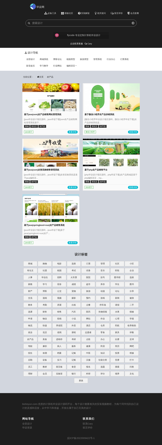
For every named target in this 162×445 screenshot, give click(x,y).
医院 (88, 277)
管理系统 (97, 59)
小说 (74, 318)
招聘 (59, 277)
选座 (74, 263)
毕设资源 (27, 427)
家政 (81, 380)
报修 (132, 312)
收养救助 (132, 325)
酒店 (88, 325)
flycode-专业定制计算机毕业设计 (77, 35)
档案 (59, 353)
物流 (30, 325)
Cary (88, 43)
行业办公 (111, 59)
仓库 (103, 325)
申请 (30, 318)
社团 (45, 270)
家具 (117, 332)
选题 (103, 367)
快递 (45, 325)
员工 (30, 367)
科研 (88, 373)
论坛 (117, 291)
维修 (132, 353)
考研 (74, 339)
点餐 (88, 305)
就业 (30, 332)
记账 (74, 353)
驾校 (30, 346)
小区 (132, 263)
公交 (59, 291)
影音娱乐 (30, 66)
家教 (30, 284)
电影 (59, 263)
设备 (45, 360)
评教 (132, 332)
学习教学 (44, 66)
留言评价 (88, 427)
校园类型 (71, 59)
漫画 (45, 298)
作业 (103, 318)
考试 (74, 270)
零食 (103, 332)
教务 (30, 305)
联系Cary (88, 423)
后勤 (30, 360)
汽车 (74, 312)
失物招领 (102, 312)
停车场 (103, 305)
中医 (88, 353)
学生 (117, 284)
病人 (59, 346)
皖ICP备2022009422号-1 (81, 438)
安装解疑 (84, 13)
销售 (59, 312)
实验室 (59, 373)
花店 (45, 332)
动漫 (103, 291)
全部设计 (30, 59)
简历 (117, 346)
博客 (45, 291)
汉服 (88, 360)
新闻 (117, 298)
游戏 (103, 298)
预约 (88, 298)
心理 (117, 318)
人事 (30, 277)
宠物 (74, 291)
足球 (132, 339)
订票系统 (124, 59)
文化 (132, 373)
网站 (88, 318)
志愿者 (88, 332)
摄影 (74, 298)
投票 (117, 353)
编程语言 (72, 66)
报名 (88, 367)
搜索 (117, 367)
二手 (132, 305)
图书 (132, 284)
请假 (117, 305)
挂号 (103, 277)
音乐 (103, 270)
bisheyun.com (29, 404)
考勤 (45, 305)
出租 (74, 305)
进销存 (59, 339)
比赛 (117, 339)
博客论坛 (57, 59)
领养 (117, 373)
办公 (103, 339)
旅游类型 (84, 59)
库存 (103, 284)
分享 (132, 291)
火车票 (74, 277)
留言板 (59, 367)
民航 (117, 325)
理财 (30, 373)
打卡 (132, 360)
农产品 (50, 77)
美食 (45, 339)
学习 (45, 284)
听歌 (117, 270)
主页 (40, 77)
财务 (45, 312)
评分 (103, 373)
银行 (74, 373)
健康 (88, 346)
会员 (45, 373)
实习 (59, 360)
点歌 (88, 339)
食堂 (74, 367)
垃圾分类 (102, 360)
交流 (30, 298)
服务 (74, 346)
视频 (59, 298)
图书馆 (117, 277)
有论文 (30, 270)
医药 (88, 312)
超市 (88, 284)
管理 (103, 263)
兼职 (45, 346)
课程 (74, 332)
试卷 (88, 270)
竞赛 (117, 360)
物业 (45, 318)
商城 (30, 263)
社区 (117, 263)
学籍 (132, 318)
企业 (132, 270)
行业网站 (57, 66)
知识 (103, 353)
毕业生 (45, 277)
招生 (30, 353)
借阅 (59, 332)
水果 (117, 312)
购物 (45, 263)
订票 (88, 263)
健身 (132, 298)
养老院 (59, 325)
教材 (45, 367)
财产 (30, 291)
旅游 (88, 291)
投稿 (59, 318)
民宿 (103, 346)
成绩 (74, 284)
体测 (45, 353)
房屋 (59, 305)
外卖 (74, 325)
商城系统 (44, 59)
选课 (30, 312)
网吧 (132, 346)
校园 (59, 270)
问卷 (132, 367)
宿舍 (59, 284)
